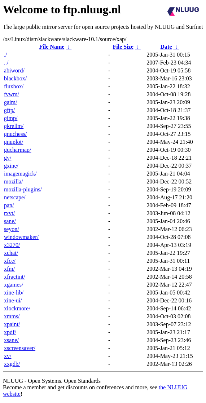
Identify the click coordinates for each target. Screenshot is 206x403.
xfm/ (9, 269)
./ (5, 55)
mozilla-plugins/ (23, 189)
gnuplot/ (13, 142)
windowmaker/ (21, 237)
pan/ (9, 205)
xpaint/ (12, 324)
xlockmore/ (17, 308)
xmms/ (12, 316)
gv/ (7, 158)
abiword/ (14, 70)
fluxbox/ (13, 86)
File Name (52, 47)
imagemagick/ (20, 173)
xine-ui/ (13, 300)
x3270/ (12, 245)
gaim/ (10, 102)
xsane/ (11, 340)
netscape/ (15, 197)
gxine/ (11, 166)
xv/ (7, 356)
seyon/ (11, 229)
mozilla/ (13, 181)
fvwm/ (11, 94)
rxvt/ (9, 213)
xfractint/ (14, 277)
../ (6, 62)
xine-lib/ (13, 292)
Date (166, 47)
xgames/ (13, 285)
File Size (123, 47)
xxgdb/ (12, 364)
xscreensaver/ (19, 348)
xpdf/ (10, 332)
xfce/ (10, 261)
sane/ (10, 221)
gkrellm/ (13, 126)
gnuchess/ (15, 134)
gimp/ (10, 118)
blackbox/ (15, 78)
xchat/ (11, 253)
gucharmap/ (17, 150)
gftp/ (9, 110)
